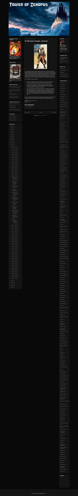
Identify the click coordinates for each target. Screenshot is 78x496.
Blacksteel (63, 44)
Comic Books (62, 167)
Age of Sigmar (63, 104)
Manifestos (62, 297)
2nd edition (62, 86)
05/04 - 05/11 (14, 249)
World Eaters (62, 464)
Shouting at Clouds (63, 406)
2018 (12, 139)
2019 (12, 137)
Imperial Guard (63, 273)
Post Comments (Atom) (43, 115)
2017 (12, 141)
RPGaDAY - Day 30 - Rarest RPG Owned (15, 178)
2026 (12, 126)
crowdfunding (62, 177)
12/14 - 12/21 (14, 149)
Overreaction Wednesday (14, 190)
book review (62, 139)
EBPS (61, 209)
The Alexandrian (63, 70)
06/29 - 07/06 (14, 236)
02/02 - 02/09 (14, 271)
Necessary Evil (63, 331)
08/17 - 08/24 (14, 224)
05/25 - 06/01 (14, 244)
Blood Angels (62, 133)
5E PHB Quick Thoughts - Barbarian (14, 207)
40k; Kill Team (62, 94)
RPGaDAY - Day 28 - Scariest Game (15, 186)
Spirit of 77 (62, 411)
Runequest (62, 385)
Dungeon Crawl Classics (63, 207)
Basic (61, 127)
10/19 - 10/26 (14, 162)
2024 (12, 129)
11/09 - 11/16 (14, 157)
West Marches (63, 458)
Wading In (62, 452)
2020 (12, 136)
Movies (61, 319)
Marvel (61, 299)
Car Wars (62, 149)
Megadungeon (63, 303)
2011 (12, 283)
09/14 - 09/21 (14, 170)
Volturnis (61, 450)
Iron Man (61, 279)
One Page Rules (63, 341)
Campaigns (62, 144)
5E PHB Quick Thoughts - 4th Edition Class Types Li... (15, 199)
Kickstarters (62, 285)
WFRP (61, 462)
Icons (61, 269)
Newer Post (27, 112)
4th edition (62, 96)
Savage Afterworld (63, 74)
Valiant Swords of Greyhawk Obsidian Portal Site (64, 58)
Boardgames (62, 135)
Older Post (54, 112)
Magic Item (62, 295)
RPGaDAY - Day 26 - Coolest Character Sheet (15, 203)
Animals (61, 109)
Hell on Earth (62, 263)
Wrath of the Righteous (62, 467)
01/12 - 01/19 (14, 276)
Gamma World (63, 246)
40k (61, 92)
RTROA (61, 381)
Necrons (61, 333)
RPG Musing (62, 371)
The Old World (63, 429)
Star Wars (62, 415)
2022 (12, 132)
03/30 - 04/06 (14, 258)
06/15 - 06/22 (14, 240)
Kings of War (62, 291)
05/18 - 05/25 (14, 246)
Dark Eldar (62, 187)
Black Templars (63, 131)
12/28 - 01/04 (14, 147)
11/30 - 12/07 (14, 152)
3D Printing (62, 88)
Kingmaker (62, 289)
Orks (61, 348)
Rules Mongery (63, 383)
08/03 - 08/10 (14, 228)
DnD (61, 197)
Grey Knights (62, 252)
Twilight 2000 (62, 438)
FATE (61, 217)
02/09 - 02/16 (14, 270)
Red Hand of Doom (63, 366)
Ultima (61, 442)
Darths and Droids (13, 115)
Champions (62, 151)
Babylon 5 (62, 123)
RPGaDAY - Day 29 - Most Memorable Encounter (15, 183)
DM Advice (62, 195)
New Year (62, 339)
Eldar (61, 211)
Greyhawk (62, 254)
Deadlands (62, 191)
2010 (12, 285)
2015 (12, 144)
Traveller (61, 434)
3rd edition (62, 90)
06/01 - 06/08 (14, 243)
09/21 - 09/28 (14, 169)
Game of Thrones (63, 240)
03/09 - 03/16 (14, 263)
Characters (62, 159)
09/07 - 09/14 (14, 172)
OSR (61, 350)
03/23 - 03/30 (14, 260)
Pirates (61, 354)
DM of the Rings (13, 117)
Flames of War (63, 222)
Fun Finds (62, 236)
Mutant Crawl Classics (62, 324)
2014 (12, 146)
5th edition (29, 101)
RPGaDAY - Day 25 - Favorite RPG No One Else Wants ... (15, 212)
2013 (12, 280)
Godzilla (61, 248)
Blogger (45, 493)
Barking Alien (62, 68)
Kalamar (61, 283)
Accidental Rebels (63, 102)
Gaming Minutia (63, 244)
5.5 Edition (62, 98)
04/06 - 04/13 (14, 256)
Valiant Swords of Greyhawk (63, 448)
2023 (12, 131)
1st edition (62, 84)
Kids (61, 287)
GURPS (61, 261)
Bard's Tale (62, 125)
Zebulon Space (63, 469)
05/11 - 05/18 (14, 248)
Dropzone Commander (62, 202)
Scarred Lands (63, 396)
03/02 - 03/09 (14, 265)
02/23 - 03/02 (14, 266)
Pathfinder (62, 352)
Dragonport (62, 199)
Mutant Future (62, 326)
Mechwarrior (62, 301)
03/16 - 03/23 (14, 261)
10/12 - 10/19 (14, 164)
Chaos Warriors (63, 157)
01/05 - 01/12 (14, 278)
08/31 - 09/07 (14, 174)
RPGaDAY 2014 (63, 375)
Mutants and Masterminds (62, 329)
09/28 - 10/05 (14, 167)
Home (40, 112)
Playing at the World (64, 76)
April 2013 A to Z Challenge (63, 115)
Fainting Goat (62, 215)
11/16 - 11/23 (14, 155)
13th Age (61, 82)
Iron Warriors (62, 281)
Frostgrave (62, 234)
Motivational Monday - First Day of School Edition (15, 217)
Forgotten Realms (63, 226)
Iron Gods (62, 277)
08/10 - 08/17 (14, 226)
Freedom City (62, 229)
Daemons (62, 181)
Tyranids (61, 440)
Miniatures (62, 310)
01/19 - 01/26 (14, 275)
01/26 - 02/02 (14, 273)
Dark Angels (62, 183)
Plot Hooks (62, 360)
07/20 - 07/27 (14, 231)
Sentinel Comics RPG (64, 401)
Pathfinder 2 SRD (13, 107)
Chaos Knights (63, 153)
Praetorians (62, 364)
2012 (12, 282)
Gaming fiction (63, 242)
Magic (61, 293)
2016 (12, 142)
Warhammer (62, 456)
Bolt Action (62, 137)
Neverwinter (62, 335)
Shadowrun (62, 404)
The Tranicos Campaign (62, 432)
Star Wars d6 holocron (14, 103)
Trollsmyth (62, 72)
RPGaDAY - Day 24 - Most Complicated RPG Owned (15, 221)
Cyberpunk (62, 179)
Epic (61, 213)
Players (61, 358)
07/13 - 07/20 (14, 233)
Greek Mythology (63, 250)
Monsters (62, 314)
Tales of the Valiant (63, 423)
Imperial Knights (63, 275)
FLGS (61, 224)
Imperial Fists (62, 271)
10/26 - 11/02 (14, 160)
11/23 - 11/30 (14, 154)
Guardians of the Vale (64, 258)
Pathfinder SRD (12, 105)
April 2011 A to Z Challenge (63, 112)
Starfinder (62, 417)
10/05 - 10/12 (14, 165)
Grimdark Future (63, 256)
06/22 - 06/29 (14, 238)
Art (60, 119)
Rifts (61, 369)
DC (60, 189)
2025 (12, 127)
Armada (61, 117)
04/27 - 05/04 (14, 251)
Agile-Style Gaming (63, 106)
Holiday (61, 267)
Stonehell (62, 419)
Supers (61, 421)
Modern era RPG (63, 312)
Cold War (62, 166)
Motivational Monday (64, 316)
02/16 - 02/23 (14, 268)
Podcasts (62, 362)
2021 (12, 134)
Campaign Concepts (64, 141)
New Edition (62, 337)
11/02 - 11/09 (14, 159)
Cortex (61, 173)
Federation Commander (62, 220)
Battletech (62, 129)
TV (60, 436)
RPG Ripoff (62, 373)
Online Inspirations (63, 345)
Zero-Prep (62, 471)
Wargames (62, 454)
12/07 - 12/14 (14, 150)
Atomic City (62, 121)
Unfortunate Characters (62, 445)
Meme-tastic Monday (64, 307)
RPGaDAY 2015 (63, 377)
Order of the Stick (13, 119)
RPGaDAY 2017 (63, 379)
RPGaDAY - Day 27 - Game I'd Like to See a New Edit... (15, 194)
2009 (12, 287)
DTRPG (61, 204)
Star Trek (62, 413)
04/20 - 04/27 (14, 253)
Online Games (63, 343)
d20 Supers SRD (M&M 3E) (15, 109)
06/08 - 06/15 (14, 241)
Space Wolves (63, 409)
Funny (61, 238)
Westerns (62, 460)
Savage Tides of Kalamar (63, 391)
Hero (61, 265)
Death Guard (62, 193)
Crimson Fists (62, 175)
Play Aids (62, 356)
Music (61, 321)
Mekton (61, 305)
